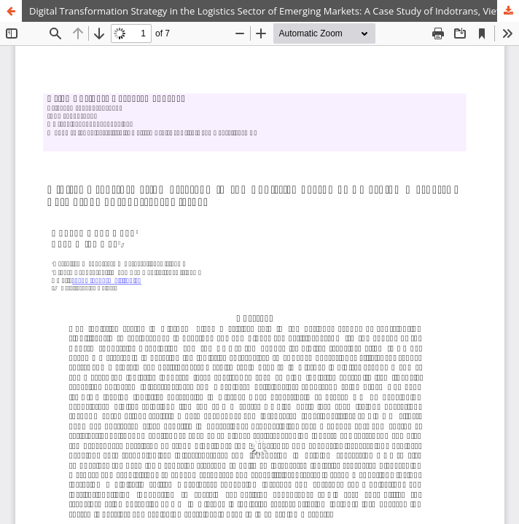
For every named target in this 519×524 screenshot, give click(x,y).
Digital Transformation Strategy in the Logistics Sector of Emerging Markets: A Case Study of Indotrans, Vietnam (274, 10)
